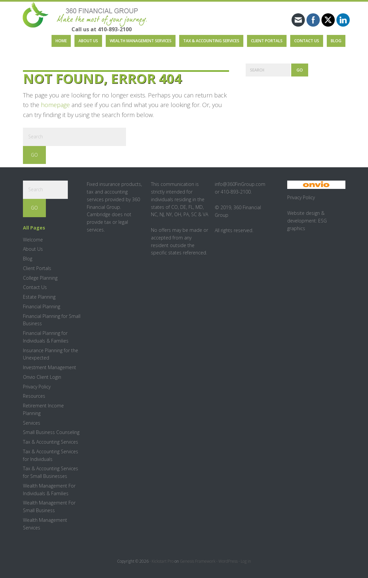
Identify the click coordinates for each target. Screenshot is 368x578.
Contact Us (35, 287)
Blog (27, 258)
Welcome (33, 239)
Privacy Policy (37, 386)
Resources (34, 396)
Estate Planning (39, 297)
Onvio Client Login (42, 377)
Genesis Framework (197, 561)
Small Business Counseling (51, 432)
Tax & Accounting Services (50, 442)
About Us (33, 249)
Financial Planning (41, 306)
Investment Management (49, 367)
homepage (55, 105)
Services (31, 423)
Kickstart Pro (163, 561)
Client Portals (37, 268)
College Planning (40, 278)
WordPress (228, 561)
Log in (246, 561)
